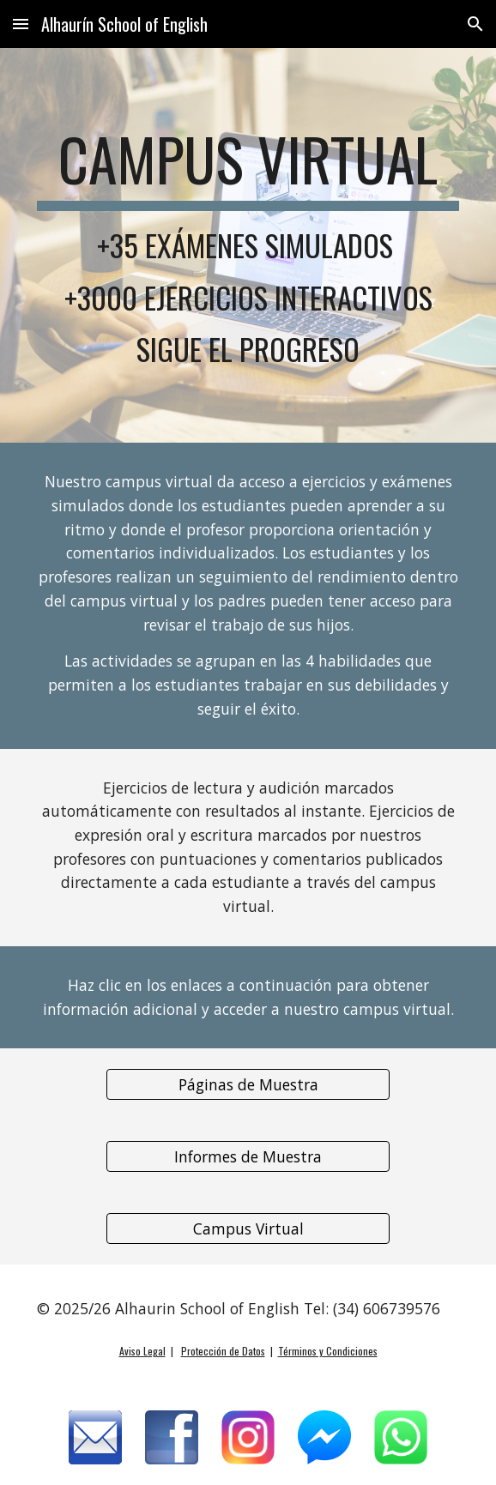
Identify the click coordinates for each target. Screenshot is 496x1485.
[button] (20, 23)
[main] (247, 245)
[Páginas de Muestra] (247, 1084)
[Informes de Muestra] (247, 1156)
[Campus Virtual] (247, 1228)
